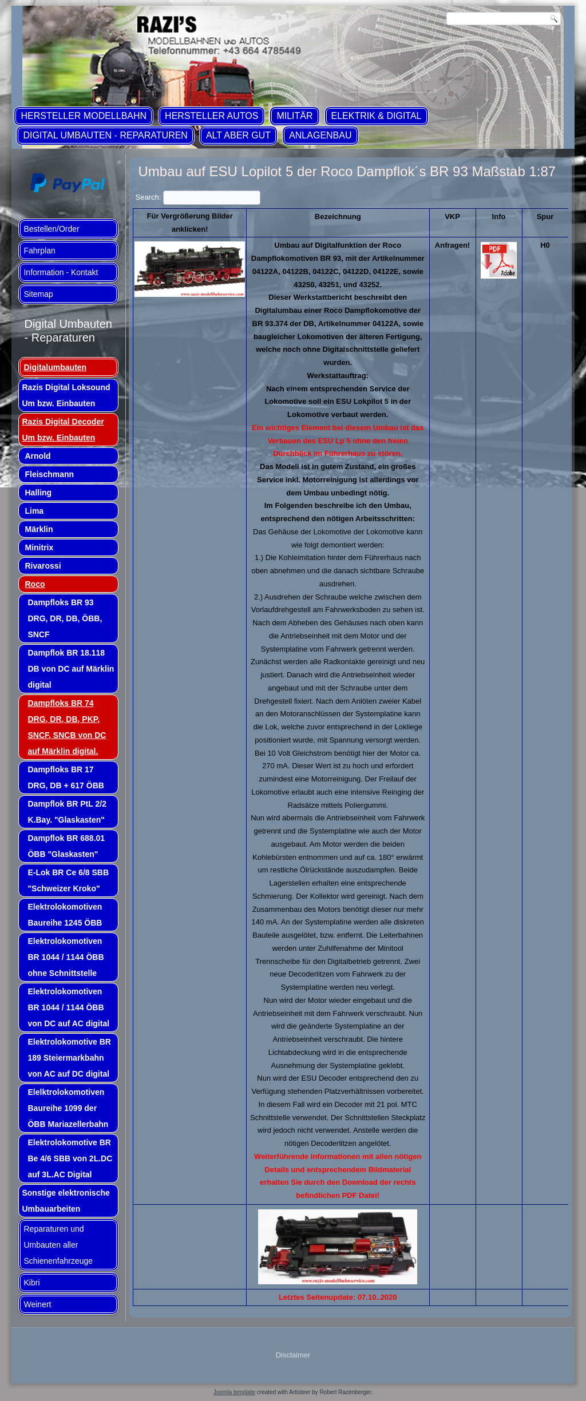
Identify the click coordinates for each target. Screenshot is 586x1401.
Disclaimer (293, 1355)
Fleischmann (49, 474)
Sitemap (38, 294)
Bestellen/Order (51, 228)
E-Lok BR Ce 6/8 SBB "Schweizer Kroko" (68, 880)
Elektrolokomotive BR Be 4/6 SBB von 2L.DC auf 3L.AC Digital (69, 1158)
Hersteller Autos (211, 116)
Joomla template (234, 1392)
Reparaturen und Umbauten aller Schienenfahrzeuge (58, 1244)
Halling (38, 492)
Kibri (31, 1282)
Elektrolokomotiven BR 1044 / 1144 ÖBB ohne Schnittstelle (65, 957)
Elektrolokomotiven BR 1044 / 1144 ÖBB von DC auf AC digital (68, 1007)
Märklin (39, 529)
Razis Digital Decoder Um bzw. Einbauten (63, 429)
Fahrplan (39, 250)
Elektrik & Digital (376, 116)
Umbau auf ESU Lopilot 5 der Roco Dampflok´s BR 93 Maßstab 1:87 (347, 171)
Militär (294, 116)
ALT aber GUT (238, 135)
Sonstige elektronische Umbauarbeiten (65, 1200)
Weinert (37, 1304)
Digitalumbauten (54, 367)
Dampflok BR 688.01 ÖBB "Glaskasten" (66, 846)
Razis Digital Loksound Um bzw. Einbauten (66, 395)
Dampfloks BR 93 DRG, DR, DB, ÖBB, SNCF (64, 618)
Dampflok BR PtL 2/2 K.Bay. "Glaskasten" (66, 811)
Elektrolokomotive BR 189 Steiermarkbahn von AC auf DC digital (68, 1057)
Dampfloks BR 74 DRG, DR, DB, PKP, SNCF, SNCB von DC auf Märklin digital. (66, 727)
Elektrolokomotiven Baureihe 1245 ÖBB (64, 914)
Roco (35, 584)
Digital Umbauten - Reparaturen (105, 135)
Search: (197, 197)
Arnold (37, 456)
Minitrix (39, 547)
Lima (34, 510)
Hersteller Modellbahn (83, 116)
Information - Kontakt (60, 272)
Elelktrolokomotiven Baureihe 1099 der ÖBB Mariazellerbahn (67, 1108)
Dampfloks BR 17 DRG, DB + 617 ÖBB (65, 777)
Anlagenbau (320, 135)
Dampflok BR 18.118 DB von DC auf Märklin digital (70, 668)
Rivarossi (43, 565)
